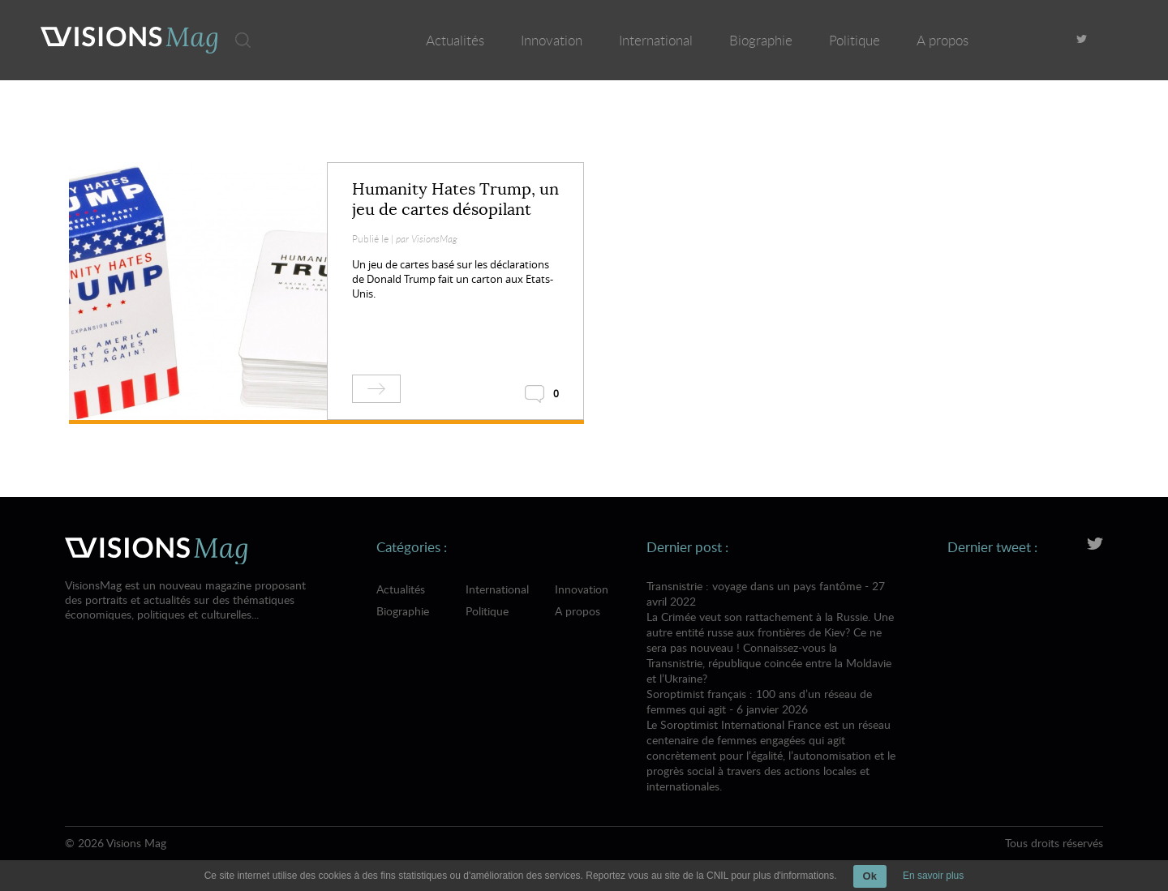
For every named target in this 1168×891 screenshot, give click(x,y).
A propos (942, 40)
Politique (854, 40)
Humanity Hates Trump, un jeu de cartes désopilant (455, 199)
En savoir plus (933, 875)
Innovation (551, 40)
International (656, 40)
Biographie (760, 40)
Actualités (455, 40)
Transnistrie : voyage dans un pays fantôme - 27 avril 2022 (770, 632)
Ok (870, 876)
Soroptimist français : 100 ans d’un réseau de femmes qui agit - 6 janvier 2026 (770, 740)
